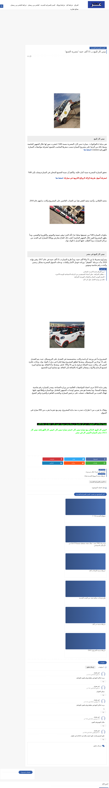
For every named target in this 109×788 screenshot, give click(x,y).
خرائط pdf (69, 5)
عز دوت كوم (87, 785)
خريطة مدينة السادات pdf (51, 522)
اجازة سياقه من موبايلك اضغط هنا (88, 730)
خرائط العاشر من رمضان (19, 5)
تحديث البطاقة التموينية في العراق (88, 752)
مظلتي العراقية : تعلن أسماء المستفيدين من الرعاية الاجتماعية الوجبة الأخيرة (80, 281)
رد (103, 580)
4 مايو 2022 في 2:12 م (93, 574)
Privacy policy (65, 2)
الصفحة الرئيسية (75, 2)
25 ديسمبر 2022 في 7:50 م (92, 618)
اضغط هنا (59, 182)
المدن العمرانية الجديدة (48, 5)
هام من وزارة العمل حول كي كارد (93, 286)
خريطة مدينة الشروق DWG (50, 550)
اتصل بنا (58, 2)
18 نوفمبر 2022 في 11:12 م (92, 601)
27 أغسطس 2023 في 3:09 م (91, 632)
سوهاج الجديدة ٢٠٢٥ (99, 522)
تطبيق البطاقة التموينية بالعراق (89, 686)
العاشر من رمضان (33, 5)
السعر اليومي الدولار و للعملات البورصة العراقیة (89, 283)
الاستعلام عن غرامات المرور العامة (88, 675)
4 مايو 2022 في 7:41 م (93, 587)
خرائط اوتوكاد (60, 5)
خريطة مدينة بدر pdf (76, 550)
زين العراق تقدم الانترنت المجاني (93, 278)
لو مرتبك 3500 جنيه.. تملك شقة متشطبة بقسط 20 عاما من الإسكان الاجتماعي (73, 525)
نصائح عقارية (74, 9)
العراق (76, 5)
